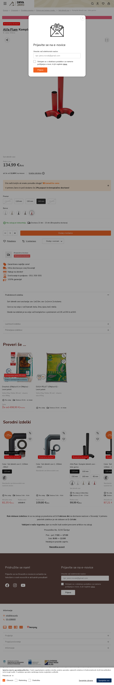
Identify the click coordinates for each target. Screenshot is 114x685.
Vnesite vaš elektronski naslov (45, 51)
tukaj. (65, 64)
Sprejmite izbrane (86, 680)
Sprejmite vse (104, 680)
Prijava (40, 70)
